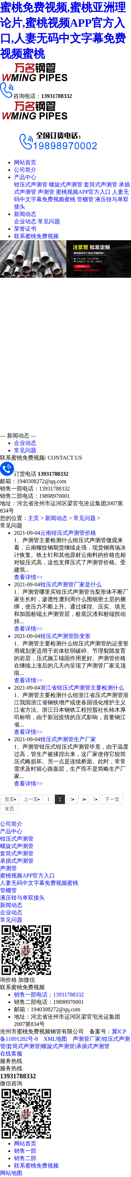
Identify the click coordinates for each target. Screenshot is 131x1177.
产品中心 (25, 177)
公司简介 (25, 170)
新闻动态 (25, 214)
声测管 (46, 192)
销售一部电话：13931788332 (49, 995)
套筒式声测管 (100, 185)
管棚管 (85, 199)
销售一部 (25, 1151)
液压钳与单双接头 (22, 898)
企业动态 (25, 221)
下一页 (112, 799)
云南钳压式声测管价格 (68, 533)
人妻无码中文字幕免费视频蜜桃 (39, 883)
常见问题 (49, 221)
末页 (9, 808)
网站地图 (11, 1173)
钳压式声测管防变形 (65, 636)
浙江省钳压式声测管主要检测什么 (82, 688)
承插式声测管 (17, 861)
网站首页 (25, 162)
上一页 (30, 799)
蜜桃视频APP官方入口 (83, 192)
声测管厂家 (87, 1039)
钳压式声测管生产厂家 (68, 739)
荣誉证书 (25, 229)
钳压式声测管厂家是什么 (71, 584)
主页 (33, 518)
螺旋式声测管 (65, 185)
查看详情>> (28, 577)
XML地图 (55, 1039)
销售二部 (25, 1158)
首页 (9, 799)
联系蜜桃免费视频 (36, 236)
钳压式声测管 (31, 185)
